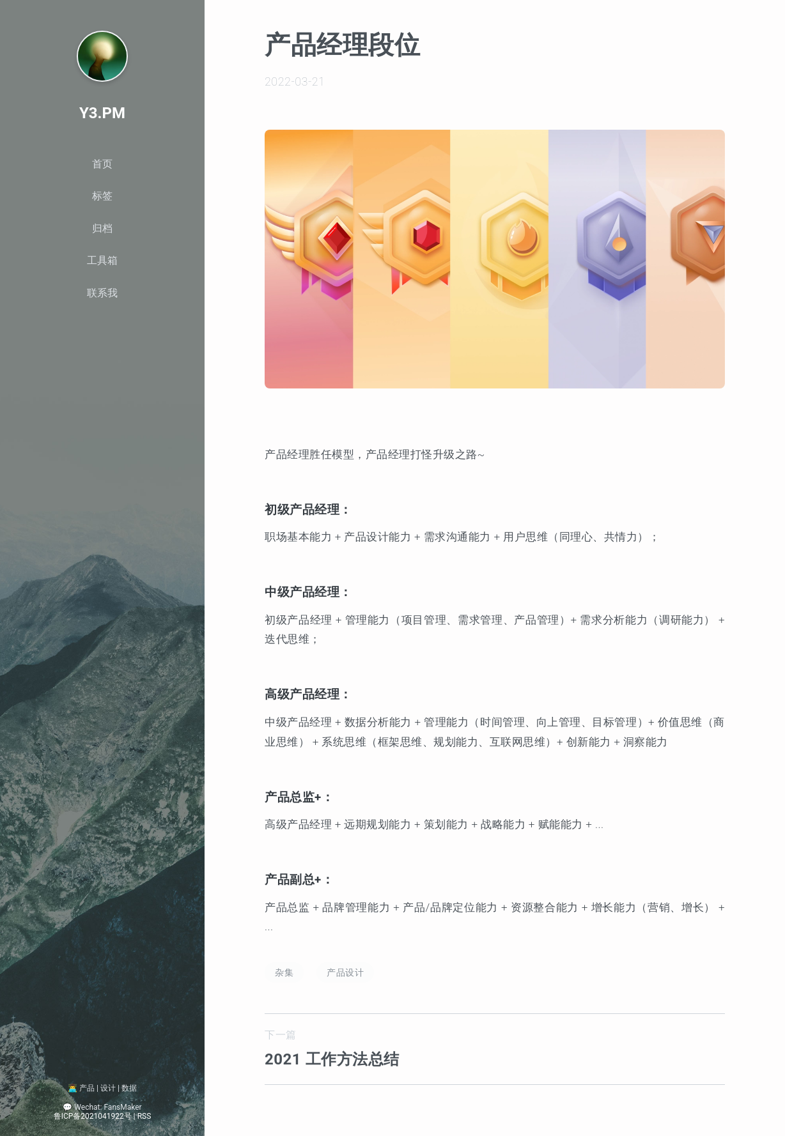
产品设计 (345, 972)
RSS (144, 1115)
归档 (102, 228)
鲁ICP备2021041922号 (93, 1115)
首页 (102, 164)
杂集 (284, 972)
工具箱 (102, 260)
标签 (102, 196)
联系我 (102, 293)
